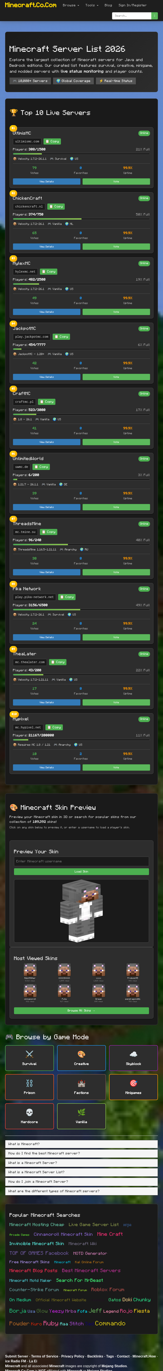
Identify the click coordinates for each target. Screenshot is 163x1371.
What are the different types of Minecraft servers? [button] (54, 1191)
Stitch (77, 1323)
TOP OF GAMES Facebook (39, 1253)
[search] (154, 15)
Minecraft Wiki (83, 1244)
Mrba (70, 1311)
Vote (116, 181)
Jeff (95, 1311)
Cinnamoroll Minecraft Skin (63, 1234)
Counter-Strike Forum (34, 1290)
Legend (111, 1311)
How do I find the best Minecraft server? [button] (44, 1153)
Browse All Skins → (81, 1010)
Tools (92, 5)
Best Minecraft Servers (91, 1270)
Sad (89, 1324)
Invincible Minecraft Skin (37, 1243)
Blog (108, 5)
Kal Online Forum (89, 1262)
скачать (97, 1300)
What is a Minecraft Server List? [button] (36, 1172)
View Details (47, 181)
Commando (110, 1323)
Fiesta (142, 1311)
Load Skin (81, 871)
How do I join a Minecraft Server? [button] (38, 1181)
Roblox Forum (108, 1289)
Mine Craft (110, 1234)
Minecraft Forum (75, 1290)
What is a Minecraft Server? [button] (32, 1163)
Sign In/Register (133, 5)
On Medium (20, 1300)
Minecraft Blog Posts (34, 1270)
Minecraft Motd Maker (31, 1281)
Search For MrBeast (79, 1280)
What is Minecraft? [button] (24, 1144)
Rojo (126, 1311)
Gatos (115, 1300)
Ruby (51, 1323)
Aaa (64, 1324)
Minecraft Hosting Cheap (37, 1224)
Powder (20, 1323)
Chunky (142, 1299)
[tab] (81, 1144)
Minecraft (62, 1262)
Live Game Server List (94, 1224)
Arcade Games (20, 1234)
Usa (31, 1311)
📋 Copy (52, 141)
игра (127, 1225)
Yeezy (56, 1311)
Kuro (36, 1324)
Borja (18, 1311)
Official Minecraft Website (61, 1300)
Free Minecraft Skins (30, 1262)
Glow (42, 1311)
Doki (127, 1299)
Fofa (82, 1311)
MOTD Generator (90, 1253)
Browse (71, 5)
